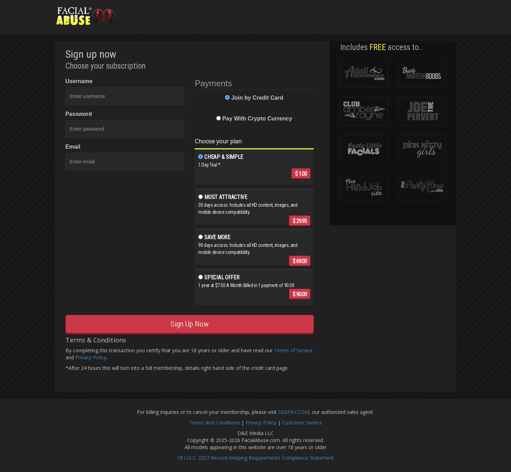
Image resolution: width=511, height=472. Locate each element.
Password (79, 114)
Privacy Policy (90, 357)
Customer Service (302, 422)
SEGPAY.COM (293, 412)
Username (79, 81)
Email (73, 147)
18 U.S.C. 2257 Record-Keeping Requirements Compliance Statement (255, 457)
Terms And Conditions (214, 422)
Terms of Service (293, 350)
